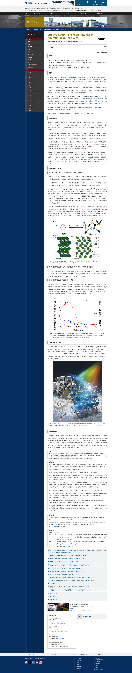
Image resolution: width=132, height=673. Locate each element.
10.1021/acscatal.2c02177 (64, 546)
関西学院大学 (53, 596)
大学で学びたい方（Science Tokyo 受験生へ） (99, 659)
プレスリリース (83, 654)
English (59, 1)
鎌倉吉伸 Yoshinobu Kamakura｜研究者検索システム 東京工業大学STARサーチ (71, 587)
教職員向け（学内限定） (98, 669)
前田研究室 (53, 584)
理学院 (71, 608)
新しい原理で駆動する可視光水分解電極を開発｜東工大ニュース (67, 571)
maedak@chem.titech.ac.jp (59, 621)
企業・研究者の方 (97, 663)
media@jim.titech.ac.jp (58, 638)
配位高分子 (73, 79)
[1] (50, 517)
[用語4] (51, 482)
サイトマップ (67, 654)
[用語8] (51, 506)
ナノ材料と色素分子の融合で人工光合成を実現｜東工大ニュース (67, 568)
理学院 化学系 (53, 593)
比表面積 (89, 159)
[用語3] (51, 475)
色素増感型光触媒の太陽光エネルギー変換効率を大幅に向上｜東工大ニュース (70, 555)
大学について (79, 660)
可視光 (86, 79)
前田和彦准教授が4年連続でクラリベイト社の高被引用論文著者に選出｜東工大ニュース (73, 580)
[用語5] (51, 490)
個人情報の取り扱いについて (50, 654)
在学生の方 (96, 667)
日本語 (54, 1)
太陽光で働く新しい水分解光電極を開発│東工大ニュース (65, 574)
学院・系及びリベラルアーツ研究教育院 (79, 610)
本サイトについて (33, 654)
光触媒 (99, 79)
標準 (70, 1)
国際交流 (79, 668)
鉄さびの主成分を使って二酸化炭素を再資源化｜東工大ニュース (67, 559)
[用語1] (51, 464)
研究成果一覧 (53, 599)
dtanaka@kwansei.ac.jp (59, 629)
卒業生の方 (96, 665)
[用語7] (51, 500)
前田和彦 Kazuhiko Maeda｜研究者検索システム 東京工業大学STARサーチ (70, 590)
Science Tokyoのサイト (45, 10)
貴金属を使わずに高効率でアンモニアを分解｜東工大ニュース (66, 562)
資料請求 (100, 654)
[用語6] (51, 493)
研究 (52, 47)
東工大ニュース (37, 29)
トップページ (28, 29)
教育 (78, 662)
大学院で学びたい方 (97, 661)
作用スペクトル (66, 333)
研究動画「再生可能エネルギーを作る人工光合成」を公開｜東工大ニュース (70, 577)
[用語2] (51, 472)
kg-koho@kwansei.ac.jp (59, 644)
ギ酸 (90, 81)
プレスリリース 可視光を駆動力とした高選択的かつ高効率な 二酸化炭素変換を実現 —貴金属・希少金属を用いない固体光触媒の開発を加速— (78, 551)
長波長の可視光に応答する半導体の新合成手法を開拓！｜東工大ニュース (69, 565)
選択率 (98, 98)
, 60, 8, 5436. (57, 526)
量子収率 (94, 101)
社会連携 (79, 666)
